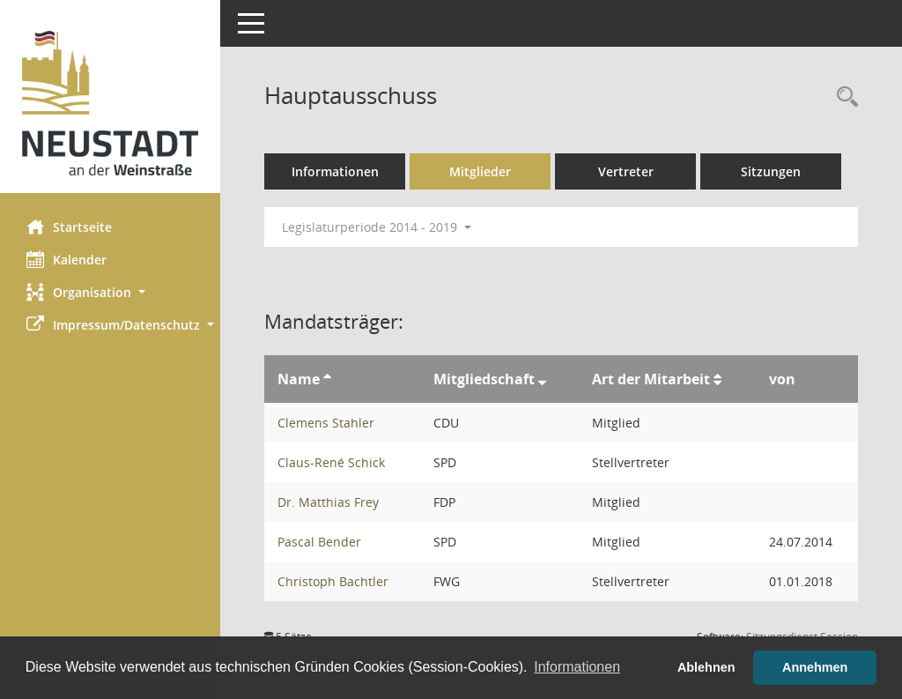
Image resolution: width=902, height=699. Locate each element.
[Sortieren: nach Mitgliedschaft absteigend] (542, 379)
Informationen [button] (577, 666)
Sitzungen (771, 171)
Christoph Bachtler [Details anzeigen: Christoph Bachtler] (332, 581)
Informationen (335, 171)
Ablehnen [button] (706, 667)
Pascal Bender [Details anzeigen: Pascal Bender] (319, 541)
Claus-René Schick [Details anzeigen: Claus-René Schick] (331, 462)
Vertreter (626, 171)
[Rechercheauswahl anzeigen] (843, 97)
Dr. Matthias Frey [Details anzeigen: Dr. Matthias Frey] (328, 502)
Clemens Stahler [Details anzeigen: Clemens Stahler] (325, 422)
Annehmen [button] (814, 667)
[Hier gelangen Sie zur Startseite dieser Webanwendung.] (110, 103)
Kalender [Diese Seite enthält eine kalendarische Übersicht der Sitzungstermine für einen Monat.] (66, 259)
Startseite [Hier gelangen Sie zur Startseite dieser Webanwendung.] (69, 226)
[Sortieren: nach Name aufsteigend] (327, 379)
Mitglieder (480, 171)
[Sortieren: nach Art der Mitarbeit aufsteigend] (717, 379)
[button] (110, 292)
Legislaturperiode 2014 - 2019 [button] (376, 227)
